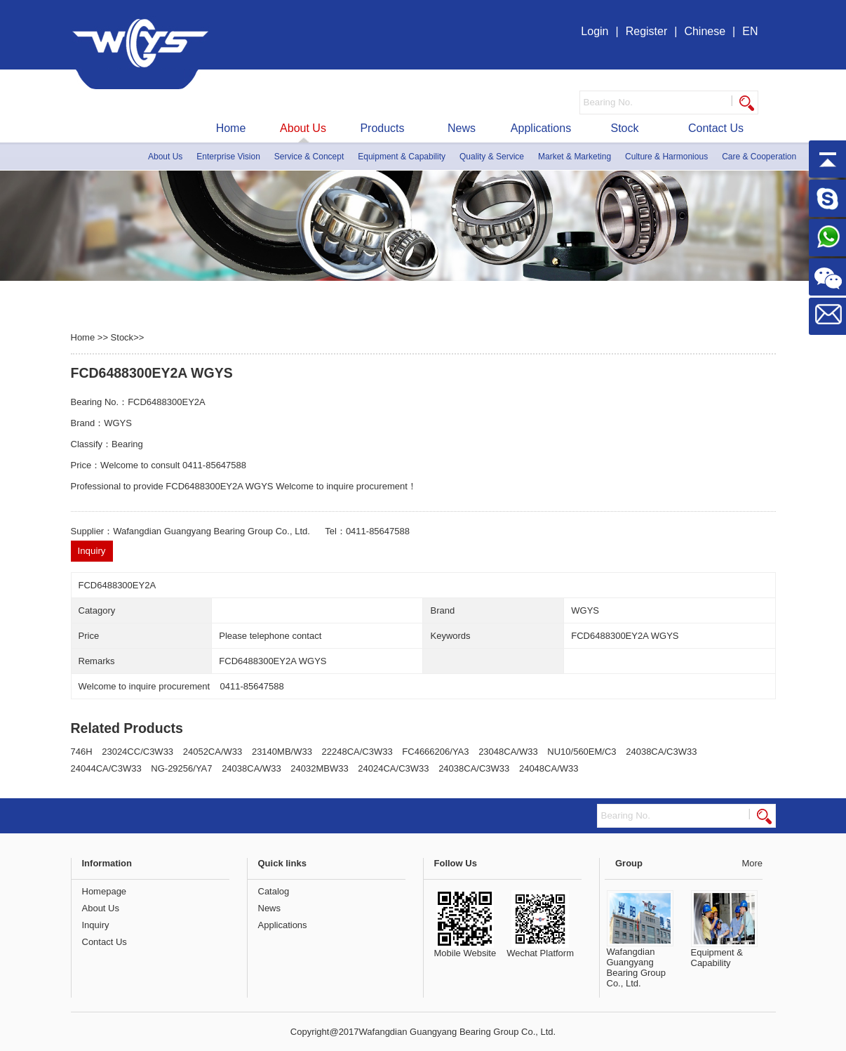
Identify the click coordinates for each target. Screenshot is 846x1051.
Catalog (274, 891)
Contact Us (716, 128)
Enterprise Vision (228, 156)
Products (382, 128)
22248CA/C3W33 (357, 751)
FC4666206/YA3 (435, 751)
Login (594, 31)
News (462, 128)
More (752, 863)
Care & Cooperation (759, 156)
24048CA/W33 (549, 768)
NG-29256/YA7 (181, 768)
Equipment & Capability (401, 156)
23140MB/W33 (282, 751)
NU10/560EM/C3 (581, 751)
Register (647, 31)
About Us (303, 128)
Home (231, 128)
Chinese (704, 31)
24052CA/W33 (213, 751)
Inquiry (95, 925)
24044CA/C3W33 (106, 768)
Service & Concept (309, 156)
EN (750, 31)
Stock (624, 128)
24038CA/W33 (251, 768)
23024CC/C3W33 (137, 751)
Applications (541, 128)
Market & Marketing (574, 156)
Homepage (104, 891)
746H (82, 751)
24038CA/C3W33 (661, 751)
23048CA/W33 (508, 751)
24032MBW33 (319, 768)
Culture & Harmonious (666, 156)
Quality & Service (491, 156)
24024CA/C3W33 (393, 768)
